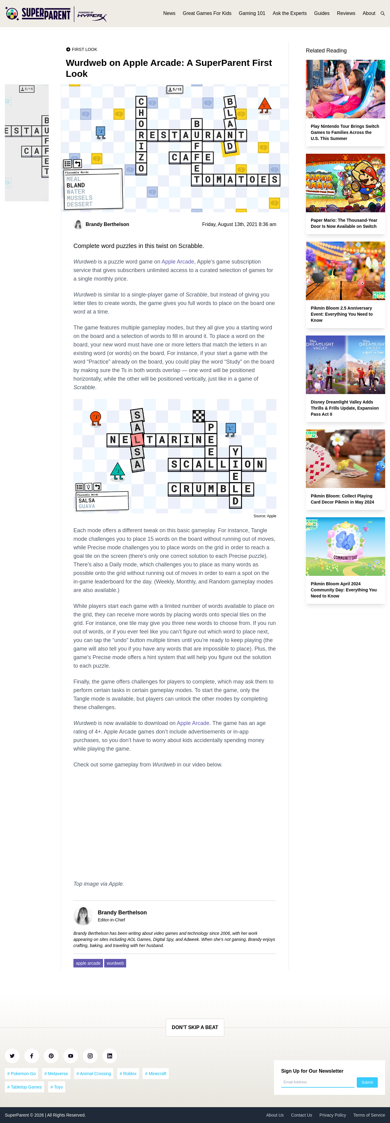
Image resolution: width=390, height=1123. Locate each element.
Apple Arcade (177, 262)
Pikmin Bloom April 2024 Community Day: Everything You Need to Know (344, 589)
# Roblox (128, 1073)
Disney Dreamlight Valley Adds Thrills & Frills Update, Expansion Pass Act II (345, 408)
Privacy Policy (333, 1115)
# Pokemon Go (21, 1073)
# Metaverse (56, 1073)
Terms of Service (369, 1115)
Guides (322, 14)
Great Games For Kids (207, 14)
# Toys (57, 1087)
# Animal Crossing (93, 1073)
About (369, 14)
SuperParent (17, 1115)
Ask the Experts (290, 14)
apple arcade (88, 963)
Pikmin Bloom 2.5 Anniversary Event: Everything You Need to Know (342, 314)
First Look (84, 49)
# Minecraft (155, 1073)
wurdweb (115, 963)
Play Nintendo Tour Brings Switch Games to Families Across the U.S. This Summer (345, 132)
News (169, 14)
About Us (275, 1115)
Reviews (346, 14)
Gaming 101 (252, 14)
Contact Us (301, 1115)
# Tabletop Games (24, 1087)
